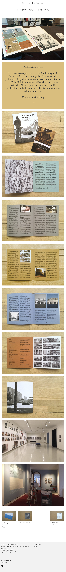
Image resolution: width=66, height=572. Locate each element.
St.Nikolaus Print (54, 524)
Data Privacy (6, 561)
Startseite (38, 544)
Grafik (32, 10)
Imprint (4, 562)
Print (39, 10)
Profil (46, 10)
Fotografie (22, 10)
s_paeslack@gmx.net (8, 552)
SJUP (24, 3)
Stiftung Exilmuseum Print (6, 525)
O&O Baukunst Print (24, 524)
